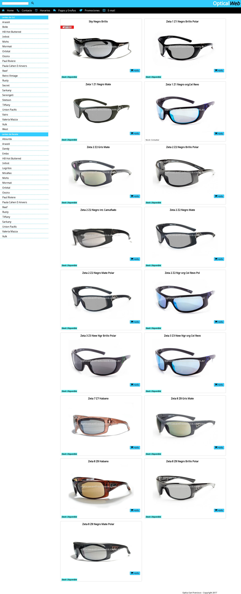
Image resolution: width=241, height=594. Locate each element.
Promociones (89, 10)
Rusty (5, 80)
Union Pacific (9, 109)
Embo (5, 153)
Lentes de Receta (10, 134)
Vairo (5, 114)
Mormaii (7, 46)
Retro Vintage (10, 75)
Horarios (42, 10)
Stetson (6, 100)
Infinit (5, 36)
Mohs (5, 41)
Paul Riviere (9, 61)
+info (135, 70)
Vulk (4, 124)
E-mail (108, 10)
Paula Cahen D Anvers (14, 66)
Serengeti (7, 95)
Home (7, 10)
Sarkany (6, 90)
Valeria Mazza (10, 119)
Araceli (6, 22)
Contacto (24, 10)
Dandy (5, 148)
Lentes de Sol (8, 17)
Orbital (6, 51)
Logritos (7, 168)
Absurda (7, 139)
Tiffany (6, 105)
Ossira (6, 56)
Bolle (5, 27)
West (5, 129)
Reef (5, 70)
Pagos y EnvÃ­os (64, 10)
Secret (6, 85)
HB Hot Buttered (11, 31)
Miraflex (7, 173)
